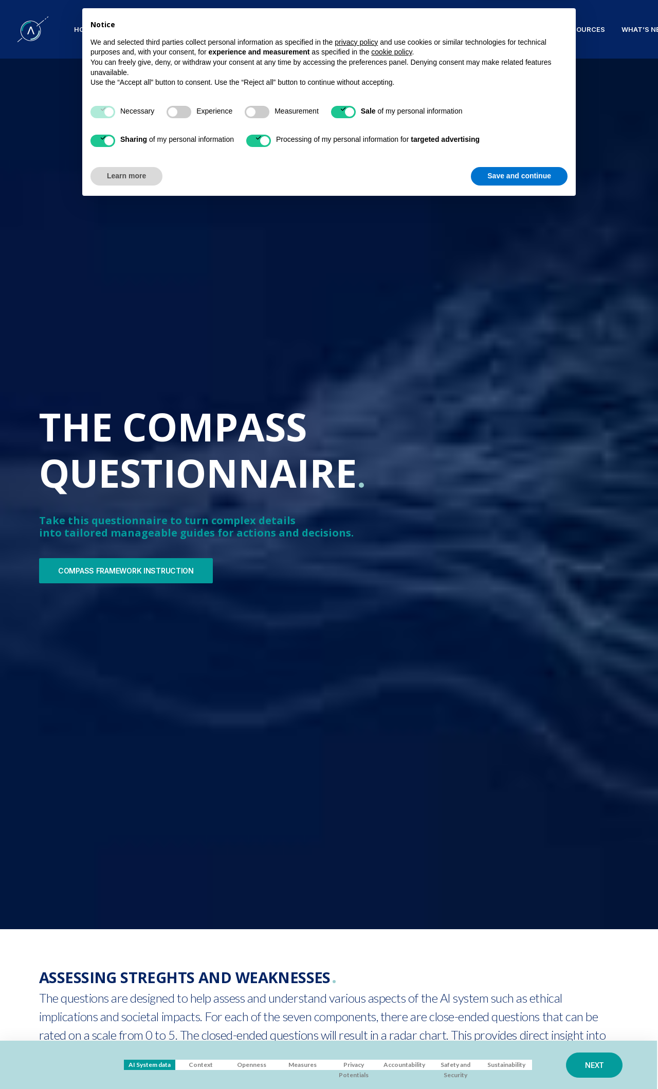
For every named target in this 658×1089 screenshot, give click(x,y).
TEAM (389, 29)
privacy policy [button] (356, 927)
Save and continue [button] (519, 1061)
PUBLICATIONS (520, 29)
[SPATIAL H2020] (32, 29)
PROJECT (127, 29)
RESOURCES (584, 29)
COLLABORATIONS (447, 29)
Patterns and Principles (207, 29)
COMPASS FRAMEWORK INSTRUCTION (126, 283)
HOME (84, 29)
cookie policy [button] (391, 937)
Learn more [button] (126, 1061)
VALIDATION (343, 29)
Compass (289, 29)
